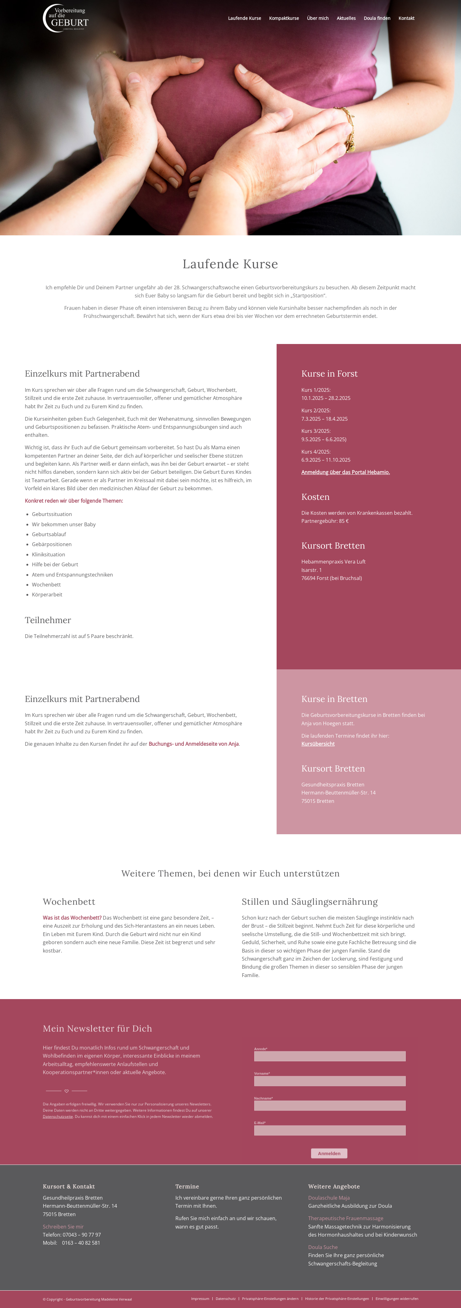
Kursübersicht (318, 743)
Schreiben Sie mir (63, 1226)
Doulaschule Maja (329, 1197)
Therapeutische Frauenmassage (345, 1218)
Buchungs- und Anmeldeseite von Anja (194, 743)
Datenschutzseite (58, 1147)
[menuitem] (244, 18)
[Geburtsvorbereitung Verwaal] (65, 18)
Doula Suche (323, 1247)
